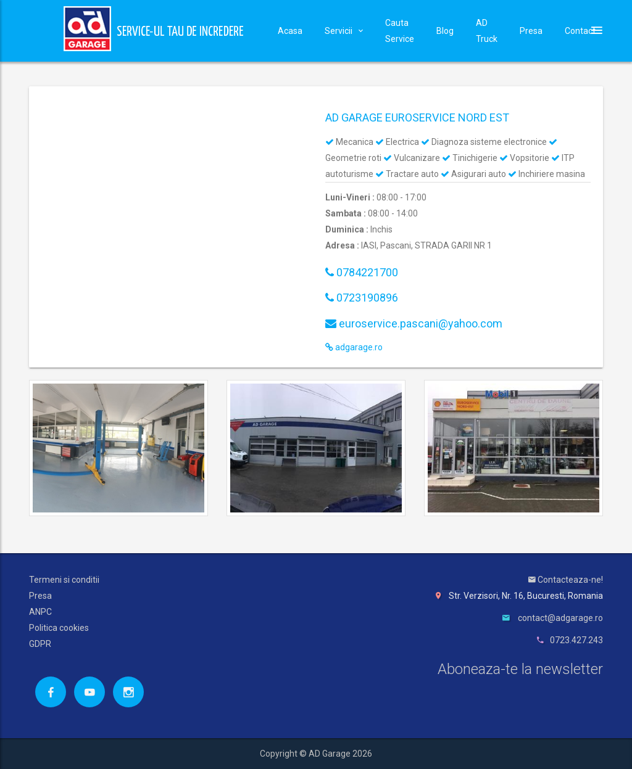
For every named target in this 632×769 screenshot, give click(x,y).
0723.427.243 (576, 640)
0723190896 (361, 297)
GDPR (40, 644)
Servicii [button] (344, 31)
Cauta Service (399, 31)
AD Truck (486, 31)
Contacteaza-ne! (565, 580)
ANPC (40, 612)
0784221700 (361, 272)
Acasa (290, 31)
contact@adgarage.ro (560, 618)
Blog (445, 31)
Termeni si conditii (64, 580)
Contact (580, 31)
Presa (531, 31)
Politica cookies (59, 628)
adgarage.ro (354, 347)
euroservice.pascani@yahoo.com (413, 323)
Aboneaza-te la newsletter (520, 669)
